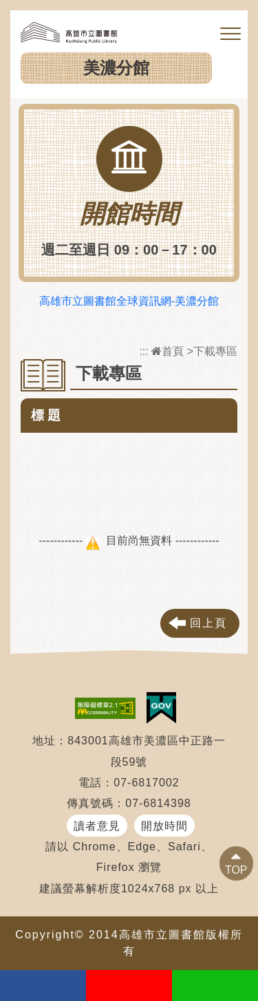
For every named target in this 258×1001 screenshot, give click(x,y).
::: (143, 351)
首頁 (167, 351)
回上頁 (208, 623)
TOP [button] (236, 870)
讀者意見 (97, 826)
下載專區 (215, 351)
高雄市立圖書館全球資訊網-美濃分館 (129, 301)
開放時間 (164, 826)
